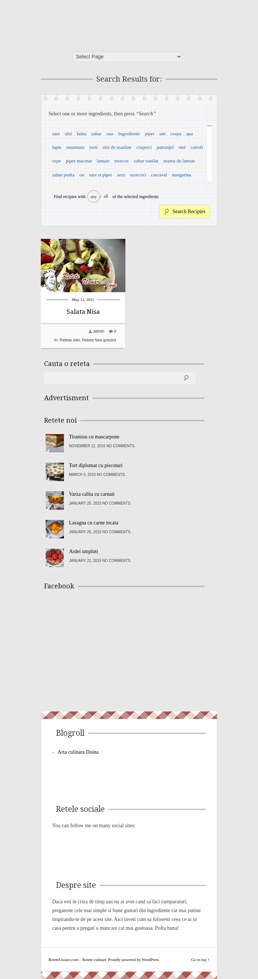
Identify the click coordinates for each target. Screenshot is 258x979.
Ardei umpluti (83, 551)
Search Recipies (188, 211)
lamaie (103, 161)
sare (56, 133)
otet (182, 147)
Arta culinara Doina (78, 752)
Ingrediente (129, 133)
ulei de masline (117, 147)
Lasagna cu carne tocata (93, 523)
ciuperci (144, 147)
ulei (68, 133)
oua (109, 133)
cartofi (196, 147)
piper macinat (79, 161)
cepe (56, 161)
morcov (121, 161)
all (106, 196)
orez (121, 174)
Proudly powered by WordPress (133, 959)
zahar (96, 133)
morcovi (138, 174)
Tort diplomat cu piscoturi (96, 465)
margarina (181, 174)
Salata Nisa (83, 311)
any (93, 196)
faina (81, 133)
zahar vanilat (146, 161)
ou (81, 174)
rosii (93, 147)
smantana (75, 147)
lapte (56, 147)
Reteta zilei (70, 340)
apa (189, 133)
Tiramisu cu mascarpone (94, 437)
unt (163, 133)
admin (98, 331)
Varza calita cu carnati (92, 494)
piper (150, 133)
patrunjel (165, 147)
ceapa (176, 133)
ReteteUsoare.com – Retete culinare (97, 23)
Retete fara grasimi (99, 340)
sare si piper (100, 174)
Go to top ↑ (200, 959)
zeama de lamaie (179, 161)
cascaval (159, 174)
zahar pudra (63, 174)
